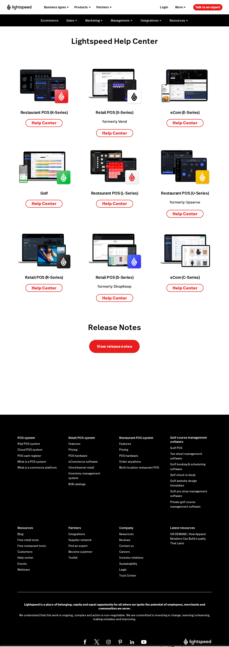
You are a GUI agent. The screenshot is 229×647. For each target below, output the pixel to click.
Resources (25, 528)
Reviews (124, 540)
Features (74, 444)
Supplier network (80, 540)
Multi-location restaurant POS (139, 468)
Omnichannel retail (81, 468)
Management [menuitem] (120, 20)
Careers (124, 552)
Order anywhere (130, 462)
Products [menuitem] (81, 7)
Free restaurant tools (31, 546)
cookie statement (143, 639)
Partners (74, 528)
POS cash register (29, 456)
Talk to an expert (207, 7)
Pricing (72, 450)
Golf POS (176, 448)
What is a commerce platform (37, 468)
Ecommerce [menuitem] (49, 20)
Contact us (126, 546)
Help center (25, 558)
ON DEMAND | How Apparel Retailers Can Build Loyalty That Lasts (188, 538)
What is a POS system (31, 462)
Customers (24, 552)
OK (172, 641)
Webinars (23, 570)
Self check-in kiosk (182, 475)
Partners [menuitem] (102, 7)
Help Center (44, 123)
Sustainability (128, 564)
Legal (122, 570)
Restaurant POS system (136, 438)
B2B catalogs (77, 484)
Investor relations (131, 558)
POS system (26, 438)
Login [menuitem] (164, 7)
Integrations (76, 534)
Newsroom (126, 534)
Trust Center (127, 576)
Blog (20, 534)
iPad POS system (28, 444)
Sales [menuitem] (70, 20)
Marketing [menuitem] (92, 20)
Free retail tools (28, 540)
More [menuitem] (179, 7)
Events (22, 564)
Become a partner (80, 552)
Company (126, 528)
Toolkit (73, 558)
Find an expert (78, 546)
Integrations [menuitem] (150, 20)
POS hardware (77, 456)
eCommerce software (83, 462)
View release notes (114, 346)
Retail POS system (81, 438)
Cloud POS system (29, 450)
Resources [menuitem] (177, 20)
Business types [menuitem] (55, 7)
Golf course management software (188, 439)
